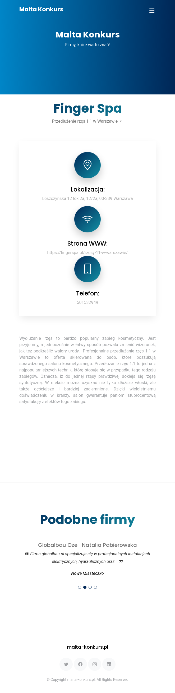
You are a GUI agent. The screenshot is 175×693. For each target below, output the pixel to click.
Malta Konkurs (41, 9)
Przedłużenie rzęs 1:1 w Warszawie (87, 121)
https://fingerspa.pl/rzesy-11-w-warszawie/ (87, 252)
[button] (79, 587)
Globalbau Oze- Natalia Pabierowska (87, 545)
